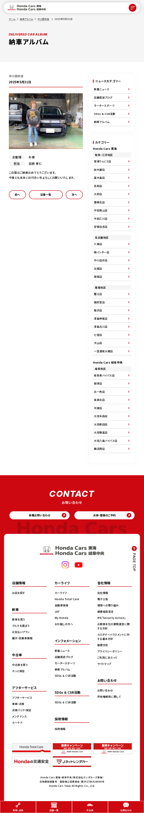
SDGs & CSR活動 (104, 114)
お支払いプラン (21, 633)
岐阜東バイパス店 (104, 375)
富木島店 (99, 178)
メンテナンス (20, 717)
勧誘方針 (103, 646)
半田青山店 (101, 210)
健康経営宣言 (106, 612)
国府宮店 (99, 302)
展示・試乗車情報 (23, 639)
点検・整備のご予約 (106, 516)
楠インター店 (101, 252)
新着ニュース (101, 89)
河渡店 (98, 408)
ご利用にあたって (108, 658)
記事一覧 (46, 195)
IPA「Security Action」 (112, 619)
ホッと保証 (19, 672)
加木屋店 (99, 170)
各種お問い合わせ (37, 516)
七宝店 (98, 335)
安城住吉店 (101, 227)
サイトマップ (105, 665)
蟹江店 (98, 294)
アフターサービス (23, 699)
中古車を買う (20, 666)
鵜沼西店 (99, 449)
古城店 (98, 268)
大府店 (98, 194)
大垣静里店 (101, 432)
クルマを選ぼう (21, 627)
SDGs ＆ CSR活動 (66, 677)
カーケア (17, 724)
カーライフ (61, 594)
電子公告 (103, 600)
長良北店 (99, 400)
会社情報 (103, 594)
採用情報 (60, 730)
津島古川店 (101, 327)
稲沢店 (98, 310)
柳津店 (98, 383)
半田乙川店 (101, 218)
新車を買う (19, 620)
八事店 (98, 244)
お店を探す (19, 594)
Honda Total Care (67, 600)
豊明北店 (99, 202)
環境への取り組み (108, 606)
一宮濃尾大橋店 (103, 351)
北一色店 (99, 392)
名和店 (98, 186)
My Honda (62, 619)
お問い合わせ (105, 691)
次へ (74, 195)
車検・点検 (18, 705)
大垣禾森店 (101, 416)
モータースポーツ (104, 105)
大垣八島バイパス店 (105, 441)
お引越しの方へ (64, 625)
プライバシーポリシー (110, 652)
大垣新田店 (101, 424)
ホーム (12, 19)
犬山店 (98, 343)
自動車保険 (62, 606)
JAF (57, 612)
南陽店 (98, 277)
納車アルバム (28, 19)
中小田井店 (45, 19)
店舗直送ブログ (103, 97)
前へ (17, 195)
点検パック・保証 (22, 711)
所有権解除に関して (110, 698)
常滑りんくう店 (102, 161)
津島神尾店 (101, 318)
